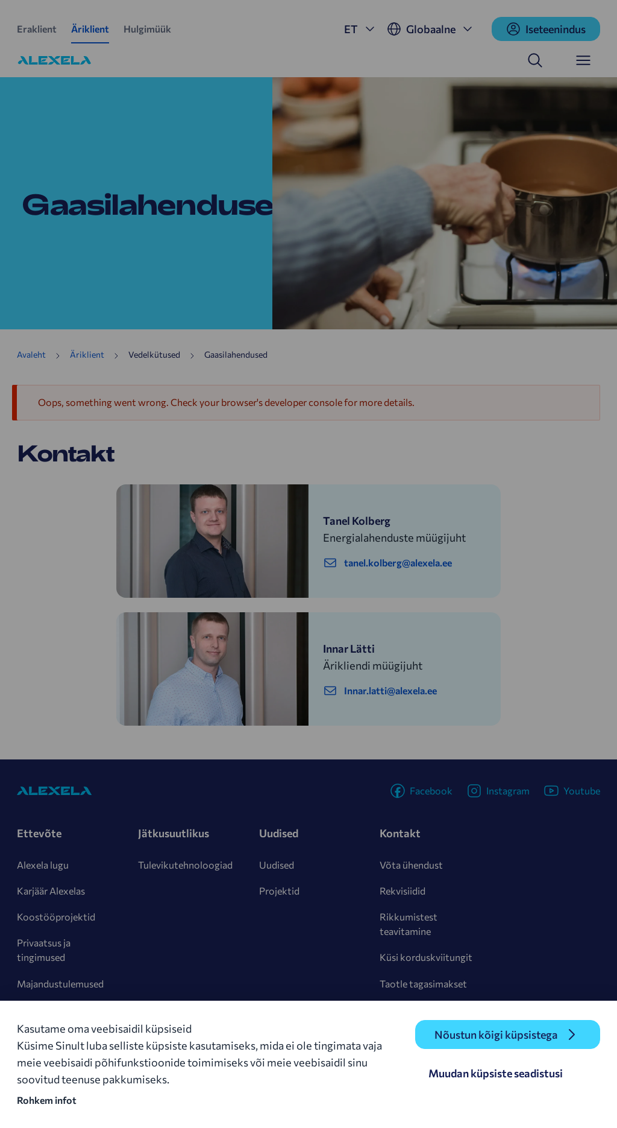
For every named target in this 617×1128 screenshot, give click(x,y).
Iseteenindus (546, 29)
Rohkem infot (47, 1100)
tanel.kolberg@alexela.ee (387, 563)
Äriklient (90, 28)
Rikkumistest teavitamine (408, 924)
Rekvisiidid (402, 890)
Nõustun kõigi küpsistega (495, 1034)
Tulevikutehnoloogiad (185, 864)
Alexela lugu (43, 864)
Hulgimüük (147, 28)
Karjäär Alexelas (51, 890)
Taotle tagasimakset (423, 983)
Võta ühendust (411, 864)
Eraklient (37, 28)
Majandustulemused (60, 983)
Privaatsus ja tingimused (43, 950)
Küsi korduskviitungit (426, 957)
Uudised (276, 864)
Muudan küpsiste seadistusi (495, 1073)
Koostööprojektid (56, 916)
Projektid (279, 890)
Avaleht (31, 354)
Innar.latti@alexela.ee (380, 690)
